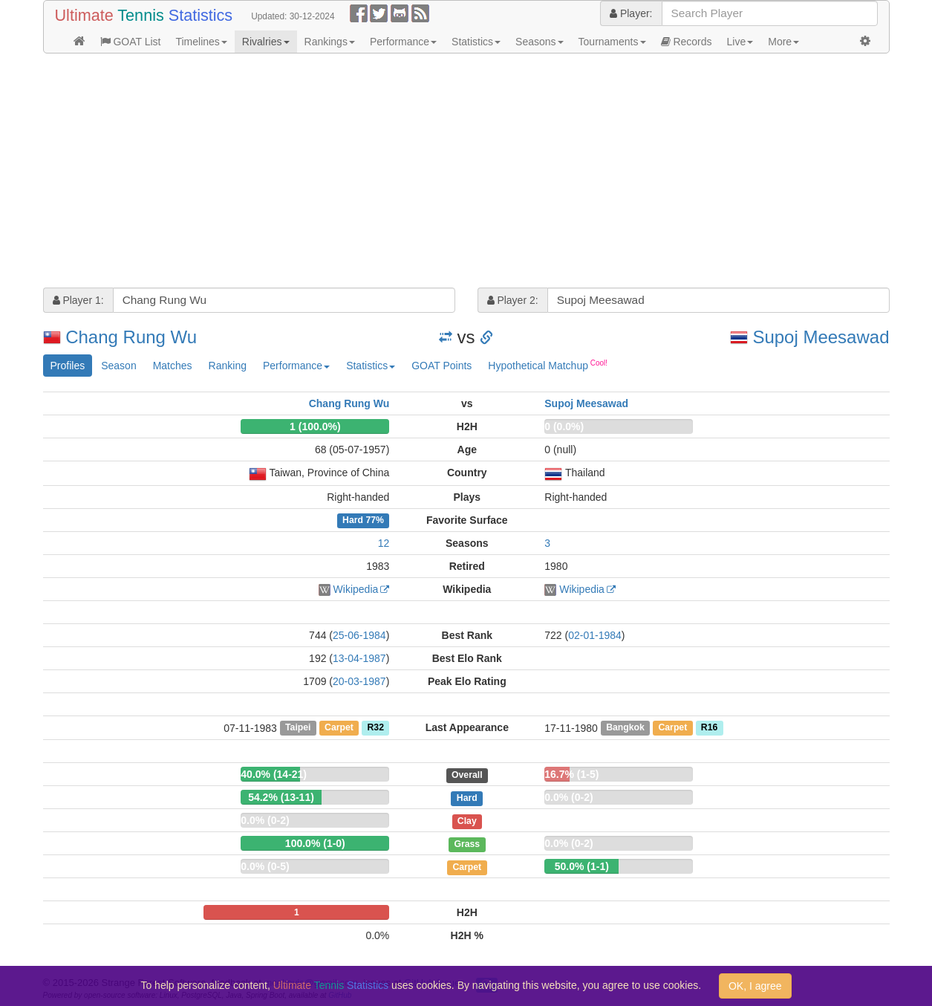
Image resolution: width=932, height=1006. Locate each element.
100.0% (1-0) (315, 843)
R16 (709, 728)
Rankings (329, 42)
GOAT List (130, 42)
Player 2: (512, 300)
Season (118, 365)
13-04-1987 (359, 658)
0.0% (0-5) (265, 866)
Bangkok (625, 728)
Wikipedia (356, 589)
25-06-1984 (359, 635)
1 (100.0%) (315, 426)
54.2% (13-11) (281, 797)
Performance (403, 42)
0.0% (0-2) (568, 797)
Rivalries (266, 42)
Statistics (476, 42)
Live (740, 42)
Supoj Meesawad (820, 337)
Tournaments (612, 42)
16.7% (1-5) (571, 774)
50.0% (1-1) (582, 866)
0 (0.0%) (564, 426)
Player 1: (78, 300)
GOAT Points (441, 365)
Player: (631, 13)
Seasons (539, 42)
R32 (375, 728)
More (783, 42)
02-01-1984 (595, 635)
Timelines (201, 42)
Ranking (228, 365)
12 (384, 543)
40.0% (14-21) (274, 774)
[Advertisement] (466, 172)
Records (686, 42)
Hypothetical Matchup (547, 364)
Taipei (298, 728)
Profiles (67, 365)
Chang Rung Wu (131, 337)
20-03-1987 (359, 681)
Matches (172, 365)
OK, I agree (755, 986)
